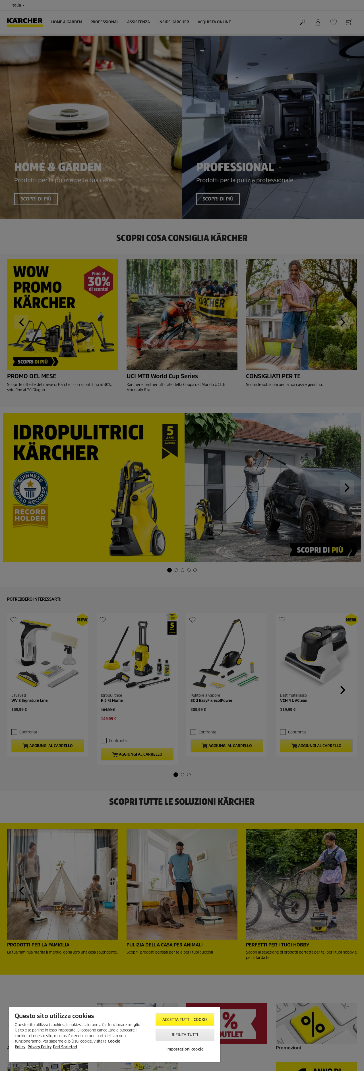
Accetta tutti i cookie (185, 1019)
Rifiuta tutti (185, 1034)
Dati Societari (65, 1047)
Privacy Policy (39, 1047)
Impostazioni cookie (184, 1049)
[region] (114, 1034)
